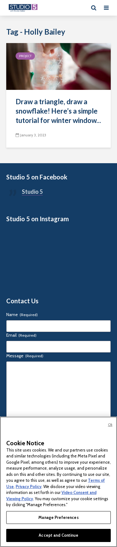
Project (25, 56)
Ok (110, 424)
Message (24, 356)
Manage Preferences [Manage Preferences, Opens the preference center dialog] (58, 517)
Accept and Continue (58, 535)
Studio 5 (32, 191)
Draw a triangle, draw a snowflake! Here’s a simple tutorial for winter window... (58, 111)
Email (21, 335)
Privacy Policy (28, 486)
